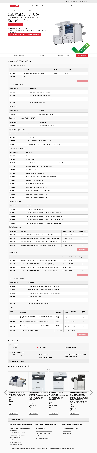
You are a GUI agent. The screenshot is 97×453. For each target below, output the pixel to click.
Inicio (11, 10)
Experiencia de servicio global (45, 357)
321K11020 (12, 163)
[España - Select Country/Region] (73, 1)
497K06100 (12, 114)
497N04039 (12, 197)
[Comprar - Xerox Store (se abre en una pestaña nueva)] (84, 1)
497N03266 (12, 144)
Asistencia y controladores (70, 428)
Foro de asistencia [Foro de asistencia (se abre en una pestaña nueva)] (67, 431)
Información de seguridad (19, 355)
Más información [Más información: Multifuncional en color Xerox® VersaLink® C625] (33, 413)
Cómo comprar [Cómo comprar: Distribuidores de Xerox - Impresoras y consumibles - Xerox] (40, 428)
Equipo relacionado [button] (17, 419)
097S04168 (12, 95)
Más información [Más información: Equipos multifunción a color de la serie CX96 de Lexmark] (74, 413)
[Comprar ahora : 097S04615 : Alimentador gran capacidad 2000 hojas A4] (81, 73)
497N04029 (12, 216)
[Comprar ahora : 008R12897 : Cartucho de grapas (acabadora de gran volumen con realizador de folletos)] (83, 317)
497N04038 (12, 194)
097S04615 (12, 73)
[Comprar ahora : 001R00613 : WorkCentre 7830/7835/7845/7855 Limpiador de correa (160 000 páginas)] (82, 260)
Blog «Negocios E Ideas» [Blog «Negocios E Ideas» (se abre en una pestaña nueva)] (15, 442)
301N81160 (12, 293)
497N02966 (12, 176)
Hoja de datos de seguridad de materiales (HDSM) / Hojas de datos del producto (76, 355)
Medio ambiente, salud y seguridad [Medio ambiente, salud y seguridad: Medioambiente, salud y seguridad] (17, 432)
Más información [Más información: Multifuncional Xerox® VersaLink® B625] (54, 413)
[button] (6, 392)
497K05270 (12, 137)
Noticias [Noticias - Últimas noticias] (12, 440)
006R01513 (12, 234)
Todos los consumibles (15, 24)
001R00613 (12, 260)
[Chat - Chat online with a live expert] (68, 1)
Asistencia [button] (15, 345)
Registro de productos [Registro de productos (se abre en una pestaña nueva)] (67, 433)
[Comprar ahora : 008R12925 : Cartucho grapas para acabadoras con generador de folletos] (83, 321)
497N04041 (12, 223)
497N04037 (12, 190)
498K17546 (12, 303)
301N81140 (12, 289)
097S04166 (12, 92)
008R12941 (12, 326)
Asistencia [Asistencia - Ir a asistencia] (41, 55)
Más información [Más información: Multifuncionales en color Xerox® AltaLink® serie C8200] (13, 413)
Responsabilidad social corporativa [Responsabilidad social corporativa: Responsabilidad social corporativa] (17, 435)
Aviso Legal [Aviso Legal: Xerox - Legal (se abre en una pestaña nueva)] (44, 448)
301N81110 (12, 286)
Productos (16, 10)
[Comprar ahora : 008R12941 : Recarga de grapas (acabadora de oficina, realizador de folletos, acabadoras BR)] (83, 326)
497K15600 (12, 173)
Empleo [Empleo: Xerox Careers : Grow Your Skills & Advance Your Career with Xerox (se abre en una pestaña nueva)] (28, 448)
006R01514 (12, 238)
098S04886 (12, 156)
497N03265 (12, 141)
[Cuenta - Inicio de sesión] (78, 1)
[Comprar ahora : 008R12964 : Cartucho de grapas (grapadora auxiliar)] (83, 330)
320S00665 (12, 296)
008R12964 (12, 330)
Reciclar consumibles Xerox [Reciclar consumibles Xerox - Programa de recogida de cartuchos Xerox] (16, 444)
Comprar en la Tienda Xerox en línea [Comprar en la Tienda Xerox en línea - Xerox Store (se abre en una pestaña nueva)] (44, 431)
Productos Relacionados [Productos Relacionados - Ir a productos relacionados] (63, 55)
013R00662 (12, 271)
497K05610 (12, 170)
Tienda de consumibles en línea (43, 433)
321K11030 (12, 166)
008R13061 (12, 264)
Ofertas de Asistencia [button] (18, 361)
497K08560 (12, 76)
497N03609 (12, 183)
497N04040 (12, 219)
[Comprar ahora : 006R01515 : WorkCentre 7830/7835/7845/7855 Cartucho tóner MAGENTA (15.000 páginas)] (82, 241)
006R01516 (12, 245)
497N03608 (12, 180)
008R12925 (12, 321)
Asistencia (15, 347)
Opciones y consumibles (19, 55)
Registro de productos (44, 354)
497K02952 (12, 99)
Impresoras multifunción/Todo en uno (27, 10)
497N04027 (12, 212)
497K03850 (12, 102)
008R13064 (12, 267)
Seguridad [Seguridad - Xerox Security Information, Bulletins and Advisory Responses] (64, 448)
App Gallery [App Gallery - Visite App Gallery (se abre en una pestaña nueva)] (38, 435)
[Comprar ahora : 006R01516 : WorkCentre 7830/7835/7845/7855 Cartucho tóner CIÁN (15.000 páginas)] (82, 245)
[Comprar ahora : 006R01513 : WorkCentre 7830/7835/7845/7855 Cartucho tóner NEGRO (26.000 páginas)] (82, 234)
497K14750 (12, 209)
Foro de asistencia (43, 347)
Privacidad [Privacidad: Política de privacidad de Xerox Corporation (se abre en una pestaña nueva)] (39, 448)
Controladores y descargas (70, 347)
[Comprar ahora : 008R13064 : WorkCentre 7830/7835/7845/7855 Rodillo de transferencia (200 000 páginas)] (82, 267)
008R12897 (12, 317)
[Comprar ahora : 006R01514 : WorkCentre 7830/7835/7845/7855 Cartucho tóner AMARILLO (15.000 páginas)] (82, 238)
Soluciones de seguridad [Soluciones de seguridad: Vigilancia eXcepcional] (15, 437)
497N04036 (12, 187)
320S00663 (12, 159)
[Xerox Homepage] (15, 5)
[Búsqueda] (86, 5)
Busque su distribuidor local (42, 438)
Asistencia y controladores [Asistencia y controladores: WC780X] (32, 24)
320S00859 (12, 300)
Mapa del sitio (70, 448)
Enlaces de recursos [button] (18, 352)
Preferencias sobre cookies (54, 448)
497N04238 (12, 125)
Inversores (33, 448)
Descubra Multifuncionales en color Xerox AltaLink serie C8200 (24, 34)
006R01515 (12, 241)
